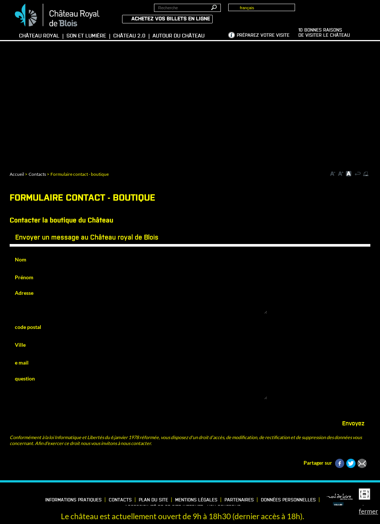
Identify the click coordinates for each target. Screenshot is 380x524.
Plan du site (153, 500)
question (25, 378)
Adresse (24, 293)
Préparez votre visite (263, 35)
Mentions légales (196, 500)
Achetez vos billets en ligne (170, 19)
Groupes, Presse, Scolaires (333, 11)
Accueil (17, 174)
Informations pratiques (73, 500)
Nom (20, 259)
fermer (368, 511)
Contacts (37, 174)
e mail (22, 362)
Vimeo (30, 498)
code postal (28, 327)
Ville (20, 345)
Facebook (7, 498)
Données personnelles (288, 500)
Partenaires (239, 500)
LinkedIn (18, 498)
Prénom (24, 277)
